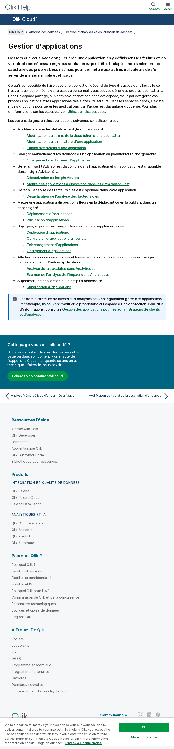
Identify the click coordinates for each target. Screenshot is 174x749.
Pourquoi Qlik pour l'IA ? (31, 591)
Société (18, 639)
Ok (144, 727)
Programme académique (31, 665)
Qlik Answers (22, 530)
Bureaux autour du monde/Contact (39, 691)
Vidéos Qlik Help (25, 429)
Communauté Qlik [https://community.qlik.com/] (115, 715)
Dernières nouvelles (28, 685)
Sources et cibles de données (36, 610)
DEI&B (16, 658)
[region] (87, 733)
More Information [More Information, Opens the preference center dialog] (144, 737)
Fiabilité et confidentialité (32, 578)
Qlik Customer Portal (28, 455)
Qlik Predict (21, 536)
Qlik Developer (23, 435)
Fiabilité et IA (22, 584)
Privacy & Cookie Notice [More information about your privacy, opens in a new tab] (83, 743)
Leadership (21, 645)
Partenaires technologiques (34, 604)
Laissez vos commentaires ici (37, 376)
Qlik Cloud (24, 19)
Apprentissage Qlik (27, 448)
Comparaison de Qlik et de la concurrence (45, 597)
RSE (15, 652)
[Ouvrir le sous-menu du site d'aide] (6, 19)
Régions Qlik (22, 617)
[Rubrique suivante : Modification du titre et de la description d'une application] (130, 396)
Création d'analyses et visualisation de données (99, 32)
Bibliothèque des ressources (35, 461)
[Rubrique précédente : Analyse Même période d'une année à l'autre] (44, 396)
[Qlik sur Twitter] (140, 714)
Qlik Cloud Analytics (27, 523)
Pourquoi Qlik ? (24, 565)
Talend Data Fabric (27, 504)
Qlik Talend (21, 491)
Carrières (19, 678)
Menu (168, 9)
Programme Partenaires (31, 672)
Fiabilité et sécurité (27, 571)
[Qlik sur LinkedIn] (149, 714)
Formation (19, 442)
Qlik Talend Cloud (26, 497)
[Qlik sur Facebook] (157, 714)
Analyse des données (44, 32)
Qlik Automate (23, 543)
